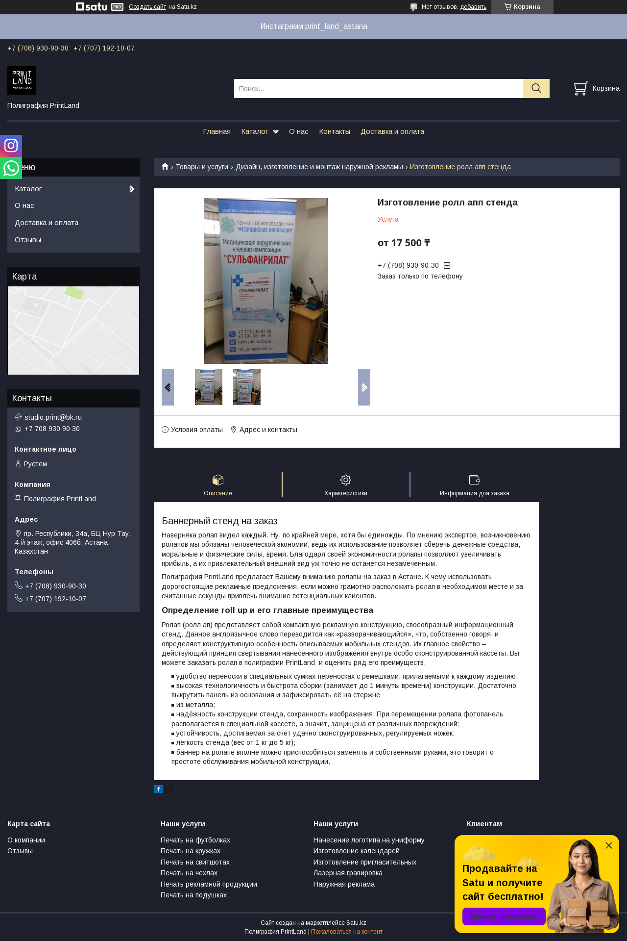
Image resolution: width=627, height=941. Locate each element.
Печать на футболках (195, 840)
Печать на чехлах (189, 873)
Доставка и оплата (392, 131)
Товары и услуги (201, 167)
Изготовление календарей (357, 851)
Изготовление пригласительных (365, 862)
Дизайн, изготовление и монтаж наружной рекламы (319, 167)
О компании (26, 840)
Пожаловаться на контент (347, 931)
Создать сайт (147, 6)
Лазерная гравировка (348, 873)
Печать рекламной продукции (209, 884)
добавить (473, 6)
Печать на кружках (190, 851)
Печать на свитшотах (195, 862)
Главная (217, 131)
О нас (299, 131)
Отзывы (28, 239)
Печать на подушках (194, 895)
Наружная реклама (344, 884)
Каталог (254, 131)
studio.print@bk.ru (53, 417)
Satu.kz (356, 922)
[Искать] (536, 88)
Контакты (334, 131)
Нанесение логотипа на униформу (369, 840)
